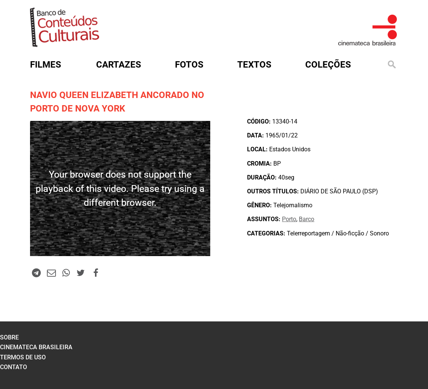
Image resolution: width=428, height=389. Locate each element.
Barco (306, 219)
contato (13, 367)
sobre (9, 337)
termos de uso (23, 357)
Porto (289, 219)
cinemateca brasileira (36, 347)
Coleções (328, 64)
